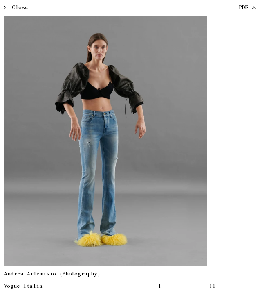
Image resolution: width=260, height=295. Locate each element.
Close (16, 8)
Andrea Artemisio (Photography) (52, 274)
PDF (247, 8)
